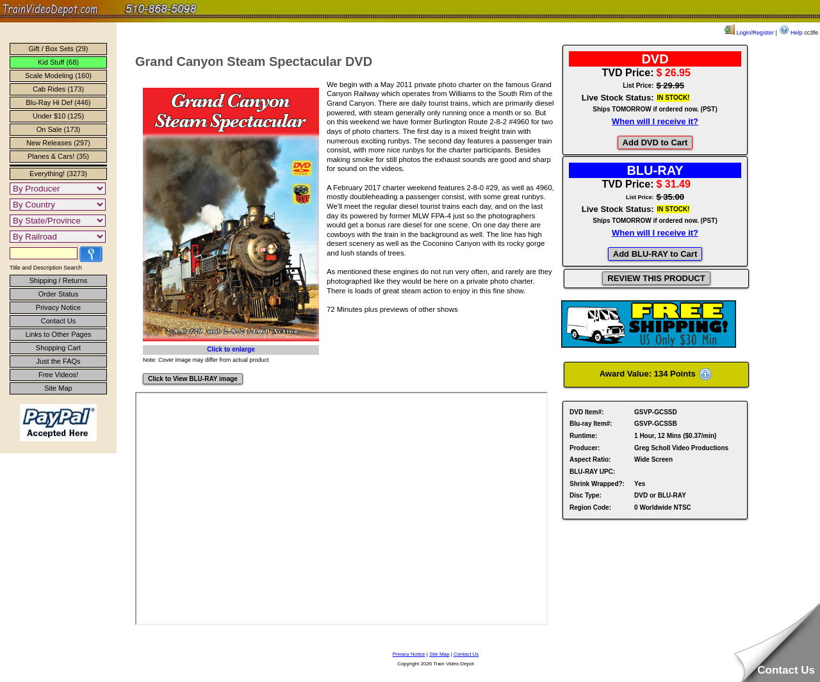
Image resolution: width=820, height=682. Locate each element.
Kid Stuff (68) (58, 62)
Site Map (58, 388)
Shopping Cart (58, 348)
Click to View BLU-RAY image (193, 378)
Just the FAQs (58, 361)
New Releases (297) (58, 143)
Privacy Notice (58, 307)
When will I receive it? (655, 121)
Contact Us (58, 321)
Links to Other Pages (59, 334)
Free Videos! (58, 374)
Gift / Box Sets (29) (58, 49)
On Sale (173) (58, 129)
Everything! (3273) (58, 173)
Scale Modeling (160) (58, 75)
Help (791, 32)
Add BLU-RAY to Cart (655, 254)
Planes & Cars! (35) (58, 156)
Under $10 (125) (58, 116)
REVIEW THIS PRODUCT (656, 278)
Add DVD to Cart (655, 142)
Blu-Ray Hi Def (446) (58, 102)
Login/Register (749, 32)
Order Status (58, 294)
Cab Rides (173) (58, 89)
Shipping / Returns (58, 280)
